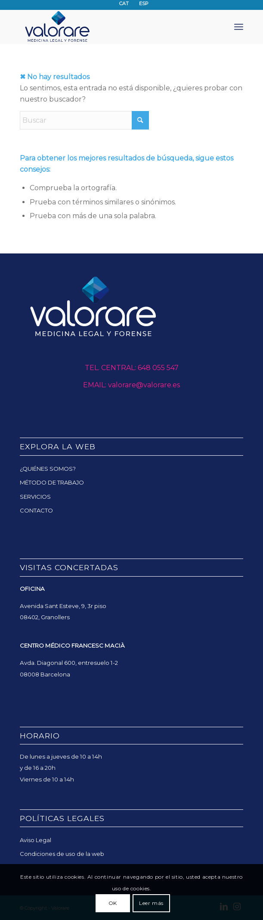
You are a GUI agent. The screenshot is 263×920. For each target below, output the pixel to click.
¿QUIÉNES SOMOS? (48, 468)
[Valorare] (109, 26)
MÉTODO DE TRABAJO (52, 482)
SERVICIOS (35, 496)
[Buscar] (84, 120)
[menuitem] (238, 26)
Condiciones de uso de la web (62, 853)
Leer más (151, 903)
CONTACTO (36, 510)
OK (112, 903)
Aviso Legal (35, 840)
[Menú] (238, 26)
